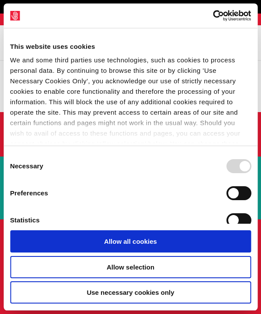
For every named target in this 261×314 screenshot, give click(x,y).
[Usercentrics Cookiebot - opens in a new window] (212, 15)
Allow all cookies (130, 241)
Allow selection (130, 267)
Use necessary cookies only (130, 292)
